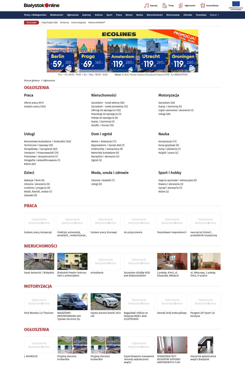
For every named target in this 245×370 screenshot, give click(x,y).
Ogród (94, 160)
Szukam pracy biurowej (104, 232)
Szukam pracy (32, 106)
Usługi (161, 114)
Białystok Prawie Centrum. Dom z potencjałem (72, 274)
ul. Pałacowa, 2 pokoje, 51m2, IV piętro (203, 274)
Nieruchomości (155, 14)
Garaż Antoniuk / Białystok (39, 272)
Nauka (139, 14)
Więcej (214, 14)
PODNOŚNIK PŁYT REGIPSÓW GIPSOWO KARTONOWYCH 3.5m (168, 359)
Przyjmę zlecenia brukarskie (66, 358)
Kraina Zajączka (78, 22)
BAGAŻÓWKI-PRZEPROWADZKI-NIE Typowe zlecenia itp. (69, 315)
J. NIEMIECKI (31, 356)
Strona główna (32, 80)
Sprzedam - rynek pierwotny (107, 106)
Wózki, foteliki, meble (36, 191)
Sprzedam (164, 102)
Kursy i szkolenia (167, 148)
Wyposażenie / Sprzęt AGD (106, 145)
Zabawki (28, 195)
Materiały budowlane (103, 152)
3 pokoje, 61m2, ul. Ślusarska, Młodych (168, 274)
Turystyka (201, 14)
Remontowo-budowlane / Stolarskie (44, 141)
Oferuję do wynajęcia (103, 110)
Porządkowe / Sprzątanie (38, 148)
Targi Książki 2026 (50, 22)
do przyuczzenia (133, 232)
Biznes (129, 14)
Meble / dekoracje (101, 141)
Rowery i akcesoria (169, 184)
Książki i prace (166, 152)
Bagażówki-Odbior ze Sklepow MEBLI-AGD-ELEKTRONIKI (136, 315)
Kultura (99, 14)
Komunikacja (209, 5)
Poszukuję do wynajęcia (104, 114)
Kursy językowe (166, 145)
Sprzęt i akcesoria (168, 187)
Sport (109, 14)
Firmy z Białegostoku (35, 14)
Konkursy (64, 22)
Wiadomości (56, 14)
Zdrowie (187, 14)
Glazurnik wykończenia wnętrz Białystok (203, 358)
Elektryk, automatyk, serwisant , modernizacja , (72, 234)
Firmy (168, 5)
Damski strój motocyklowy (172, 312)
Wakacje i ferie (32, 180)
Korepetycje (165, 141)
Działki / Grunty (100, 125)
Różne (27, 164)
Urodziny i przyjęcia (35, 187)
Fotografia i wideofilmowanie (40, 160)
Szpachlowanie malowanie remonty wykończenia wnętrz (139, 359)
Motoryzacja (173, 14)
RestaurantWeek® (96, 22)
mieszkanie (97, 272)
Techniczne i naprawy (36, 145)
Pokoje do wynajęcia (102, 117)
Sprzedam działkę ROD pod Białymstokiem (137, 274)
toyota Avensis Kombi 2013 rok (106, 314)
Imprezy (151, 5)
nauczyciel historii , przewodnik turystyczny (203, 234)
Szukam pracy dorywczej (38, 232)
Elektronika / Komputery (105, 148)
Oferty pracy (31, 102)
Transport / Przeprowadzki (39, 152)
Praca (119, 14)
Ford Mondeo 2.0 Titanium (38, 312)
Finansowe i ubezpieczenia (39, 156)
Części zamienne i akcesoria (174, 110)
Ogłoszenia (187, 5)
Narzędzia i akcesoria (103, 156)
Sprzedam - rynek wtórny (105, 102)
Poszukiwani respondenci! (171, 232)
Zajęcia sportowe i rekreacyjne (175, 180)
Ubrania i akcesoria (35, 184)
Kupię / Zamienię (101, 121)
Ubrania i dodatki (101, 180)
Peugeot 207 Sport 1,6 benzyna (202, 314)
